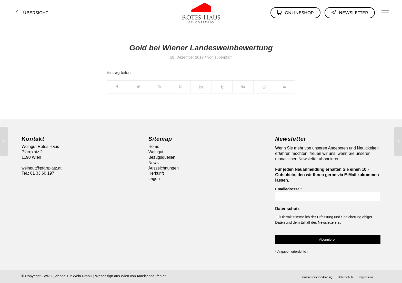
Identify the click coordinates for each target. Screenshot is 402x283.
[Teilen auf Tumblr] (222, 87)
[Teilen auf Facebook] (117, 87)
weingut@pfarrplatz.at (42, 168)
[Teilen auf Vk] (243, 87)
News (153, 163)
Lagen (154, 178)
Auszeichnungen (163, 168)
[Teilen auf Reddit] (264, 87)
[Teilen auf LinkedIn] (201, 87)
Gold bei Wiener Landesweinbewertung (201, 47)
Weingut (155, 152)
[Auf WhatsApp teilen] (159, 87)
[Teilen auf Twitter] (138, 87)
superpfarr (223, 57)
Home (153, 146)
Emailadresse (288, 189)
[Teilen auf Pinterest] (180, 87)
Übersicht (31, 12)
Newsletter (349, 12)
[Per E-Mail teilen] (284, 87)
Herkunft (156, 173)
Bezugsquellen (161, 157)
